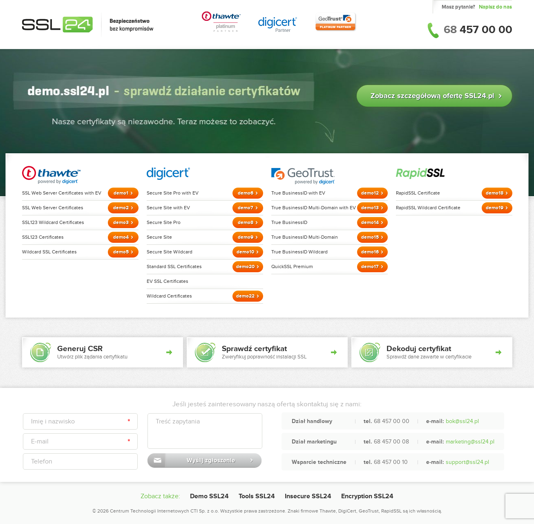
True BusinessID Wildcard (299, 252)
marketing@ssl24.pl (470, 441)
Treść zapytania (178, 421)
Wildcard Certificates (169, 296)
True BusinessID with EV (298, 193)
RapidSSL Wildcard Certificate (428, 207)
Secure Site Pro (164, 222)
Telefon (41, 461)
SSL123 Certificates (43, 237)
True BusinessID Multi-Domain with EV (313, 207)
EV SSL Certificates (167, 281)
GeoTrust (369, 511)
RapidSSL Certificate (418, 193)
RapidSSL (391, 511)
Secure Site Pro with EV (173, 193)
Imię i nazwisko (53, 421)
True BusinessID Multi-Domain (304, 237)
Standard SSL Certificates (174, 266)
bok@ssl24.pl (462, 421)
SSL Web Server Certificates (52, 207)
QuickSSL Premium (292, 266)
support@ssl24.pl (467, 462)
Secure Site (159, 237)
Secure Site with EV (168, 207)
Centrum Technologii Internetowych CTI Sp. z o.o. (164, 511)
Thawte (328, 511)
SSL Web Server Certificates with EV (61, 193)
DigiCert (347, 511)
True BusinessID (289, 222)
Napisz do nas (495, 7)
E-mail (40, 441)
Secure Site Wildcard (169, 252)
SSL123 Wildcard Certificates (53, 222)
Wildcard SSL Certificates (49, 252)
